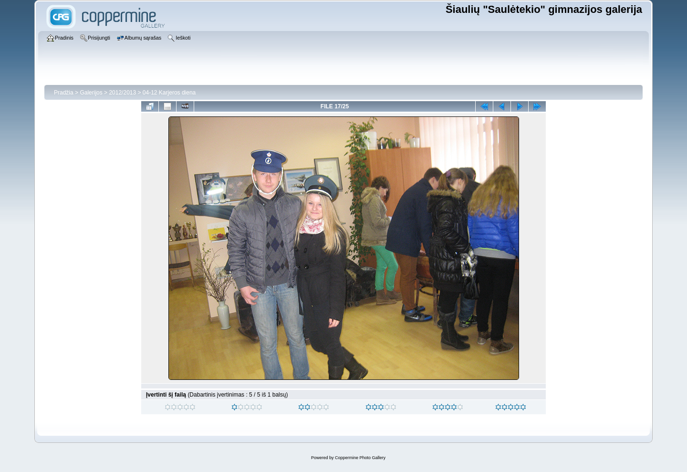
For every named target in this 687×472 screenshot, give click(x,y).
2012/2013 (122, 92)
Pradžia (63, 92)
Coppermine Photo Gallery (360, 457)
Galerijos (91, 92)
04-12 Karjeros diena (169, 92)
